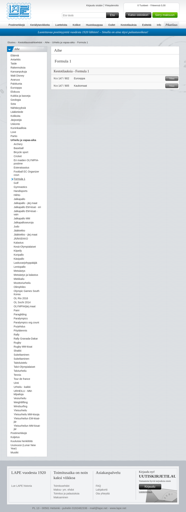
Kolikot (76, 24)
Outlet (111, 24)
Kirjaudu (152, 486)
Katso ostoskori (139, 15)
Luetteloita (61, 24)
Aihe (47, 42)
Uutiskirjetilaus (145, 492)
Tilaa (173, 78)
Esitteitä (146, 24)
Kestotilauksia (128, 24)
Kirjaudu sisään (94, 5)
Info (159, 24)
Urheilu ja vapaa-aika (63, 42)
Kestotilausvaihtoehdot (30, 42)
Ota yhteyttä (103, 493)
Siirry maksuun (165, 15)
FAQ (98, 485)
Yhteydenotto (112, 5)
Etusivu (12, 42)
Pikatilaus (172, 24)
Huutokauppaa (94, 24)
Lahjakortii (102, 489)
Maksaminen (61, 497)
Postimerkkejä (17, 24)
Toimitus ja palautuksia (67, 493)
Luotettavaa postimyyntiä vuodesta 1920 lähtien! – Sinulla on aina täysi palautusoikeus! (93, 32)
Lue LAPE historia (21, 485)
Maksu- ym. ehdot (64, 489)
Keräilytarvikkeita (40, 24)
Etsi (114, 15)
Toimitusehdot (61, 485)
